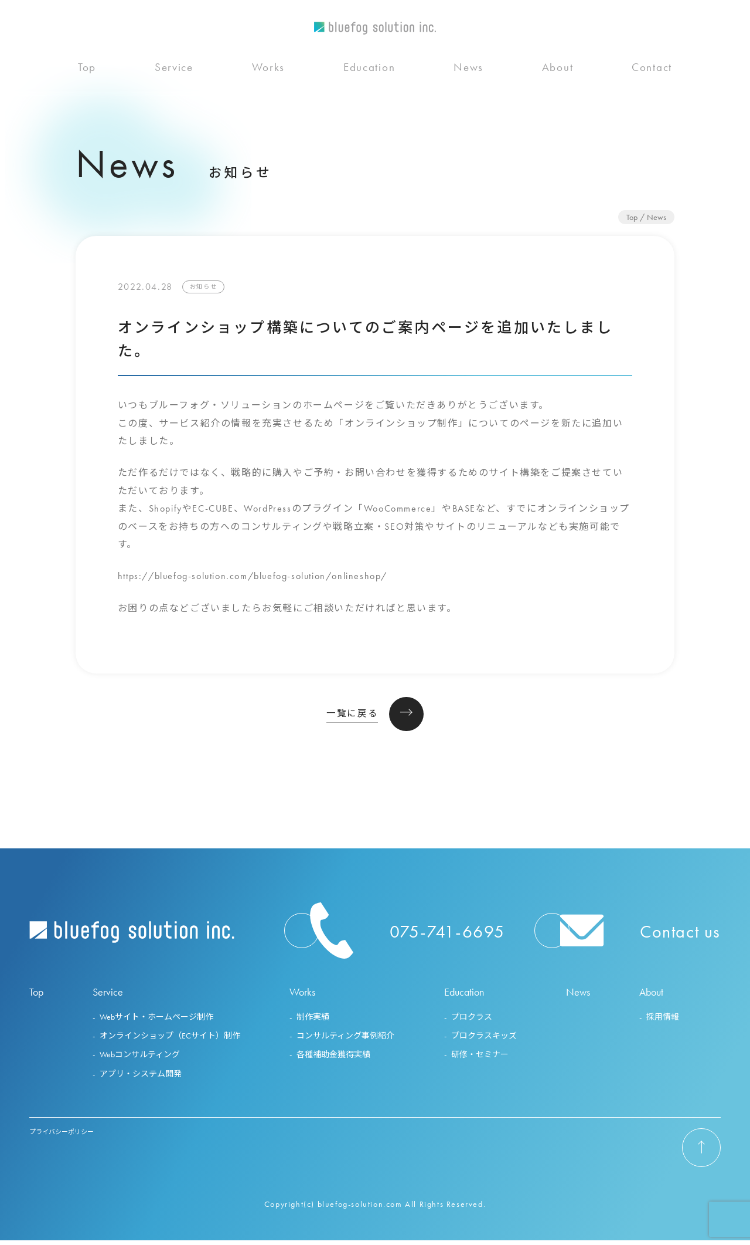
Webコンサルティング (140, 1059)
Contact (652, 91)
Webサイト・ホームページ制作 (156, 1021)
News (468, 91)
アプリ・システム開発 (141, 1077)
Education (369, 91)
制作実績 (312, 1021)
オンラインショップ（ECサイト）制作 (170, 1040)
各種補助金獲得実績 (333, 1059)
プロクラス (471, 1021)
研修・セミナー (480, 1059)
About (558, 91)
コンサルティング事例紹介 (345, 1040)
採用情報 (662, 1021)
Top (87, 91)
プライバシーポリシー (61, 1136)
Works (268, 91)
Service (174, 91)
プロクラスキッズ (484, 1040)
